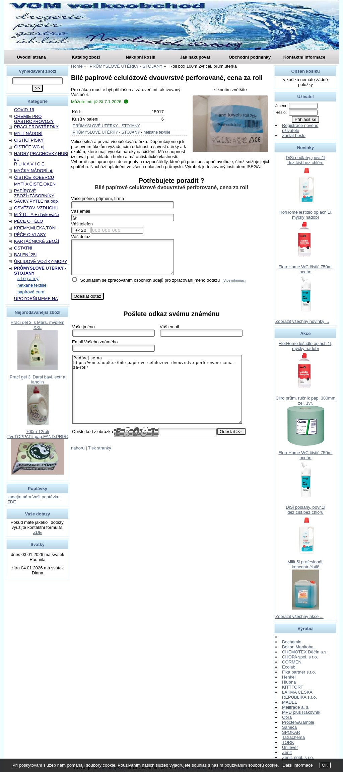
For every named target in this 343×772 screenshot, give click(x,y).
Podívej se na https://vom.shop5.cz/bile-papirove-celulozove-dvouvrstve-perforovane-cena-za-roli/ (157, 389)
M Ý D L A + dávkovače (36, 214)
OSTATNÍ (23, 248)
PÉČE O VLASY (30, 234)
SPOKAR (291, 732)
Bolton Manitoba (298, 646)
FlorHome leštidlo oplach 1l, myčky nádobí (305, 215)
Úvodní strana (31, 57)
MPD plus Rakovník (301, 712)
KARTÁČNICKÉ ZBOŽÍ (36, 241)
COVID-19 (24, 109)
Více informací (234, 280)
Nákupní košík (140, 57)
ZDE (37, 532)
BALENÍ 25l (25, 254)
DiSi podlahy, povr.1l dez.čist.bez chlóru (305, 160)
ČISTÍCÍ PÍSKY (29, 140)
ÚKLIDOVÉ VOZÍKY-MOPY (40, 261)
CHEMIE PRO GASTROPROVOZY (34, 119)
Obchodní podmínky (250, 57)
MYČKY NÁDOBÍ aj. (33, 170)
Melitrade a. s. (296, 707)
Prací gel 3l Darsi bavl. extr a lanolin (37, 379)
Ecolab (288, 667)
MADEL (289, 702)
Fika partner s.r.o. (299, 672)
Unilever (290, 747)
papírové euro (30, 291)
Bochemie (291, 641)
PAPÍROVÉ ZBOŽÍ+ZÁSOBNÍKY (34, 193)
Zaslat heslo (293, 135)
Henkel (288, 677)
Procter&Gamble (298, 722)
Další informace (297, 765)
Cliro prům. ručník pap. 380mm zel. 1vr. (305, 401)
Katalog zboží (86, 57)
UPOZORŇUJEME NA (36, 298)
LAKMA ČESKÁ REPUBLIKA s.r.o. (299, 695)
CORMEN (291, 661)
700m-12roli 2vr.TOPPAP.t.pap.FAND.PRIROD (40, 434)
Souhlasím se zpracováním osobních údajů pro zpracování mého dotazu (150, 280)
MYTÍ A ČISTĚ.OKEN (35, 184)
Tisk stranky (99, 447)
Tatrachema (293, 737)
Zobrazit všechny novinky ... (302, 321)
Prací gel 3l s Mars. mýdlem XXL (37, 325)
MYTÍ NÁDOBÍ (28, 133)
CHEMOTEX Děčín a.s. (305, 651)
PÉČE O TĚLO (28, 221)
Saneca (289, 727)
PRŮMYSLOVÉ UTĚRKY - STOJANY (106, 126)
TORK (288, 742)
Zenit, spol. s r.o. (298, 757)
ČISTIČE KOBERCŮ (34, 177)
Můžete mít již (99, 101)
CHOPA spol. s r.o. (300, 656)
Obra (287, 717)
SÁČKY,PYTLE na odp (36, 201)
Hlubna (289, 682)
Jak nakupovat (195, 57)
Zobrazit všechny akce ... (299, 616)
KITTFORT (292, 687)
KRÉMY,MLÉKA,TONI (35, 227)
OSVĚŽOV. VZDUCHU (36, 207)
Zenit (287, 752)
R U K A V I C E (29, 163)
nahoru (77, 447)
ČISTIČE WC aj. (30, 146)
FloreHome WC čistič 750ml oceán (305, 269)
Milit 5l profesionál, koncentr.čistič (305, 564)
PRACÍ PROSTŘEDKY (36, 126)
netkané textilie (156, 132)
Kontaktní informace (304, 57)
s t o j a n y (28, 278)
